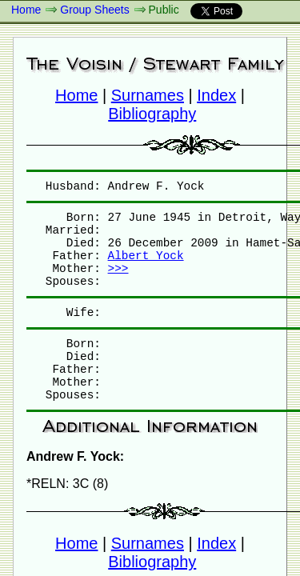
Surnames (147, 95)
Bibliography (152, 113)
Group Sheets (94, 9)
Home (26, 9)
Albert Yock (146, 256)
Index (216, 95)
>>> (118, 268)
